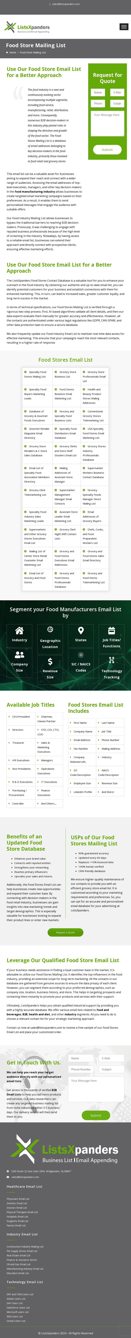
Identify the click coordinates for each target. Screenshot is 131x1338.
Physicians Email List (18, 1198)
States (80, 640)
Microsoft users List (18, 1312)
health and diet (39, 1014)
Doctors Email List (17, 1207)
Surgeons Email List (17, 1221)
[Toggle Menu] (124, 26)
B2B (25, 1014)
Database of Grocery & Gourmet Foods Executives (36, 416)
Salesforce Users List (18, 1307)
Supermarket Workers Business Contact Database (93, 472)
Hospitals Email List (17, 1216)
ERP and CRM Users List (20, 1294)
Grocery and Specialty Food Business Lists (64, 416)
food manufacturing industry (35, 191)
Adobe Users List (16, 1298)
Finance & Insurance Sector (22, 1259)
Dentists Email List (17, 1203)
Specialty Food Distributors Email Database (66, 433)
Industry (19, 640)
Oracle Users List (16, 1320)
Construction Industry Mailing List (25, 1246)
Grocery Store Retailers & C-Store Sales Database (35, 451)
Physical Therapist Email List (22, 1212)
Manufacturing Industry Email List (25, 1268)
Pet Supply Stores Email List (22, 1251)
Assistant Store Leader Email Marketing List (66, 516)
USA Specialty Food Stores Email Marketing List (93, 433)
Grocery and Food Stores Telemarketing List (94, 578)
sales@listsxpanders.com (66, 4)
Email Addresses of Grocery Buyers (92, 516)
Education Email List (18, 1273)
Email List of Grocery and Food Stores (34, 578)
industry (70, 1014)
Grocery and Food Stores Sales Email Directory (93, 556)
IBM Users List (15, 1316)
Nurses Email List (16, 1225)
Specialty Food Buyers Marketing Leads (35, 394)
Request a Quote (65, 932)
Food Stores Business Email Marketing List (64, 394)
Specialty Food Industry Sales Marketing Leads (35, 516)
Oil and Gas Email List (19, 1264)
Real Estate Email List (18, 1255)
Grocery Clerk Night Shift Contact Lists (65, 534)
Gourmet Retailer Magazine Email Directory (37, 433)
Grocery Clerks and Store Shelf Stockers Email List (66, 451)
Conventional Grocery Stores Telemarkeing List (93, 416)
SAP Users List (15, 1303)
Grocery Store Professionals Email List (94, 376)
